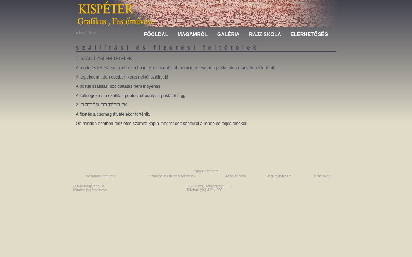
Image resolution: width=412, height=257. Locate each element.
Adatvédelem (235, 176)
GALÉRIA (228, 34)
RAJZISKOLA (265, 34)
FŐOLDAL (156, 34)
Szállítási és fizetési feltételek (172, 176)
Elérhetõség (320, 176)
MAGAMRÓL (193, 34)
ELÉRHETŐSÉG (309, 34)
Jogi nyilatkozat (279, 176)
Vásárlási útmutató (101, 176)
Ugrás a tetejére (206, 171)
